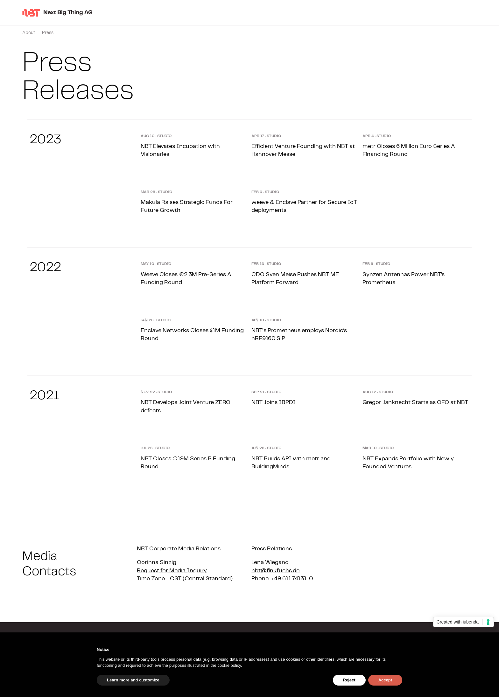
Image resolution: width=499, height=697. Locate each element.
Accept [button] (385, 680)
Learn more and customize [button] (133, 680)
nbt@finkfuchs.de (275, 571)
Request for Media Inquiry (172, 571)
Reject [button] (349, 680)
